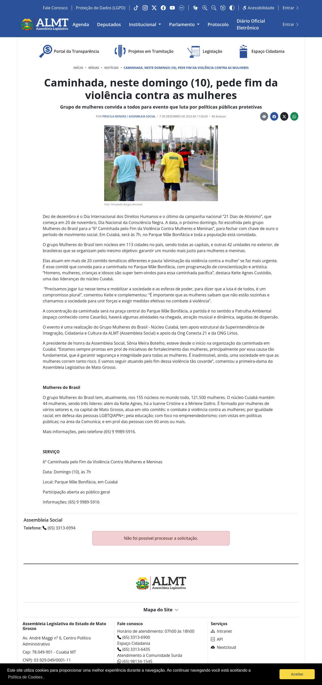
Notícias (111, 67)
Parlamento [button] (185, 24)
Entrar (291, 8)
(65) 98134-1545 (134, 660)
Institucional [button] (145, 24)
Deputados (111, 24)
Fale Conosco (55, 8)
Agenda (83, 24)
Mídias (93, 67)
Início (78, 67)
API (217, 638)
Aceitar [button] (297, 674)
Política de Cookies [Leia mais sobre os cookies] (25, 677)
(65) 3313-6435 (133, 648)
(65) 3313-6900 (133, 636)
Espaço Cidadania (260, 50)
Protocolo (220, 24)
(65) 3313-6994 (49, 526)
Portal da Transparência (68, 50)
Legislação (204, 50)
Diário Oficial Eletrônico (265, 24)
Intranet (221, 630)
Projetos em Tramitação (143, 50)
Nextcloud (223, 646)
